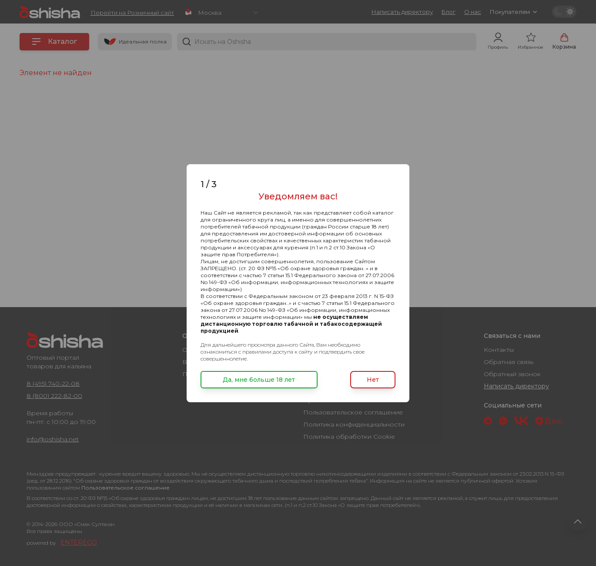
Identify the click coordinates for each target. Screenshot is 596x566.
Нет (373, 380)
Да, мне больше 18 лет (259, 380)
